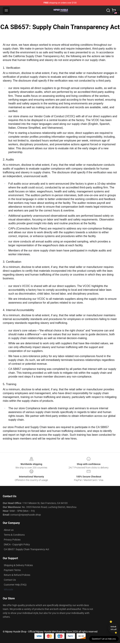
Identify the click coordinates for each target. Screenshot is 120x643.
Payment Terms (12, 570)
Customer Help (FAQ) (15, 584)
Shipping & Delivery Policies (18, 565)
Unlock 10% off (113, 628)
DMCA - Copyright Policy (17, 544)
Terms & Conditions (14, 534)
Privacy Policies (12, 539)
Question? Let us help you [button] (104, 639)
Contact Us (10, 579)
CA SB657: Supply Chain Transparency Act (26, 549)
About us (9, 530)
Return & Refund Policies (17, 575)
